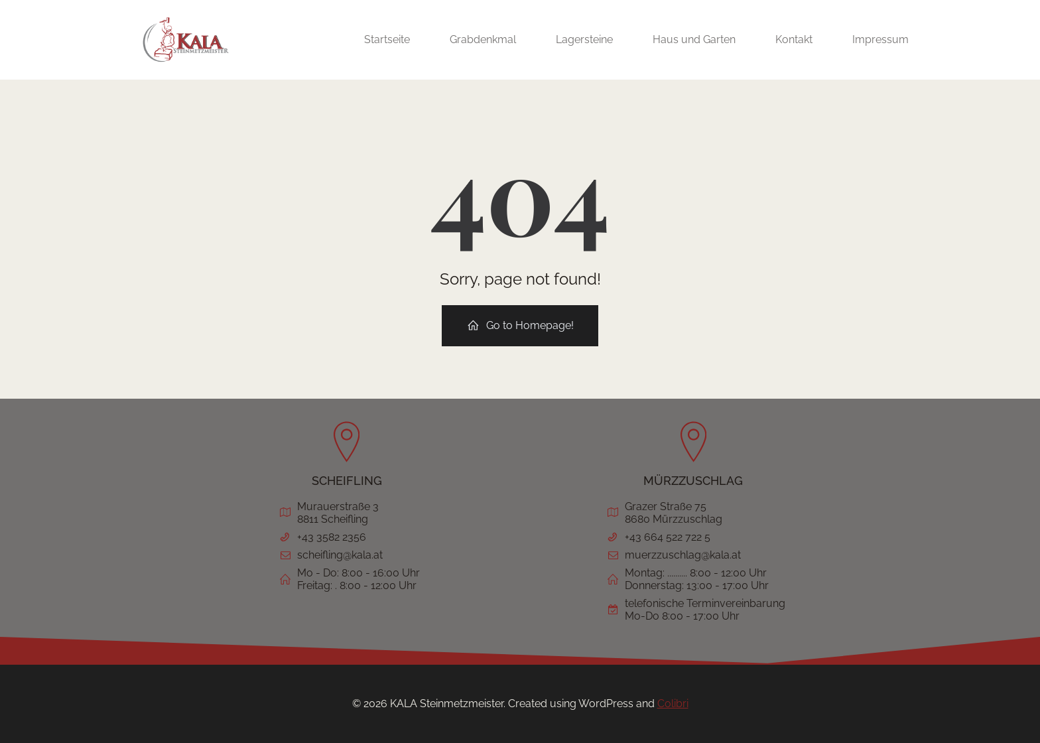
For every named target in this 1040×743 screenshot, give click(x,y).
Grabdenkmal (483, 39)
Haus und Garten (694, 39)
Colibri (672, 703)
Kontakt (793, 39)
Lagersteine (584, 39)
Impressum (880, 39)
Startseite (387, 39)
